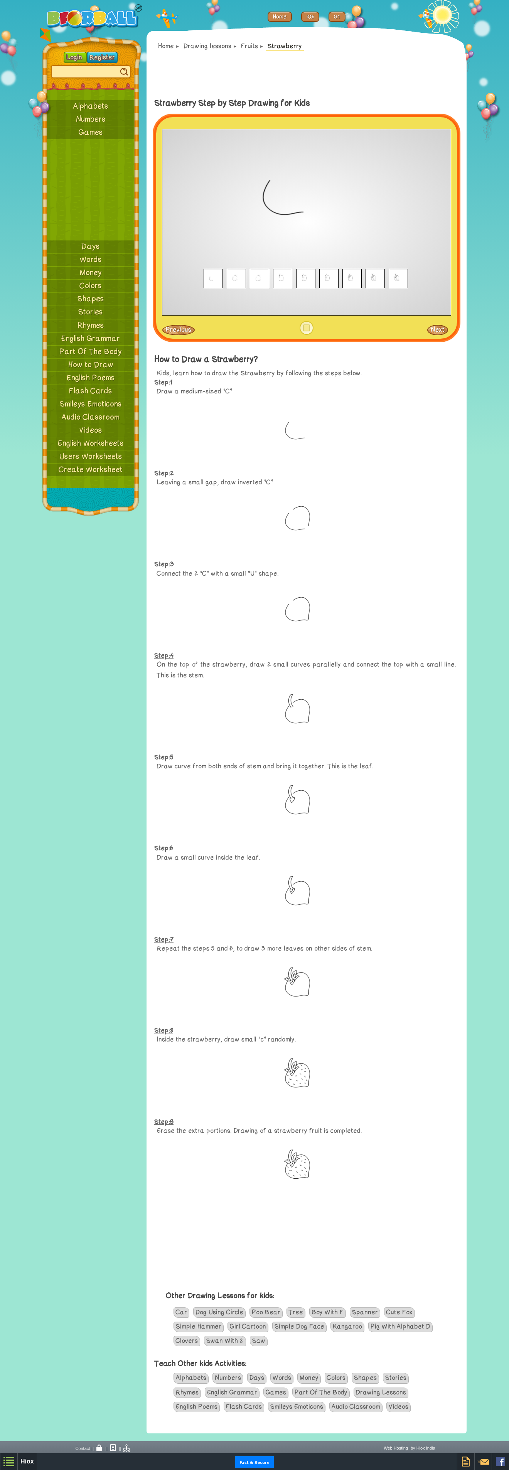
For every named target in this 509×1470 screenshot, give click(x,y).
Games (91, 132)
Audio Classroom (91, 417)
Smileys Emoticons (91, 404)
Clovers (187, 1341)
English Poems (91, 378)
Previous (178, 330)
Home (166, 46)
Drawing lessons (207, 46)
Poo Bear (266, 1312)
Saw (258, 1341)
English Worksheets (91, 443)
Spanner (365, 1312)
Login (75, 57)
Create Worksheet (91, 469)
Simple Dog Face (299, 1327)
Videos (90, 430)
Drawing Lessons (381, 1392)
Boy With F (328, 1312)
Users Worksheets (90, 456)
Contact (82, 1448)
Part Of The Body (90, 351)
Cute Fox (399, 1312)
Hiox (27, 1461)
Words (91, 259)
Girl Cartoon (248, 1327)
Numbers (91, 119)
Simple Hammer (198, 1327)
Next (438, 330)
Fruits (249, 46)
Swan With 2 (225, 1341)
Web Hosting (396, 1448)
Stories (90, 312)
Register (102, 57)
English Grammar (90, 338)
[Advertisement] (90, 189)
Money (91, 272)
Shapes (91, 299)
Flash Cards (90, 391)
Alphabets (90, 106)
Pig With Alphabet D (400, 1327)
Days (90, 246)
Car (181, 1312)
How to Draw (90, 365)
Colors (91, 286)
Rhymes (91, 325)
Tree (296, 1312)
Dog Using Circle (219, 1312)
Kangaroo (347, 1327)
